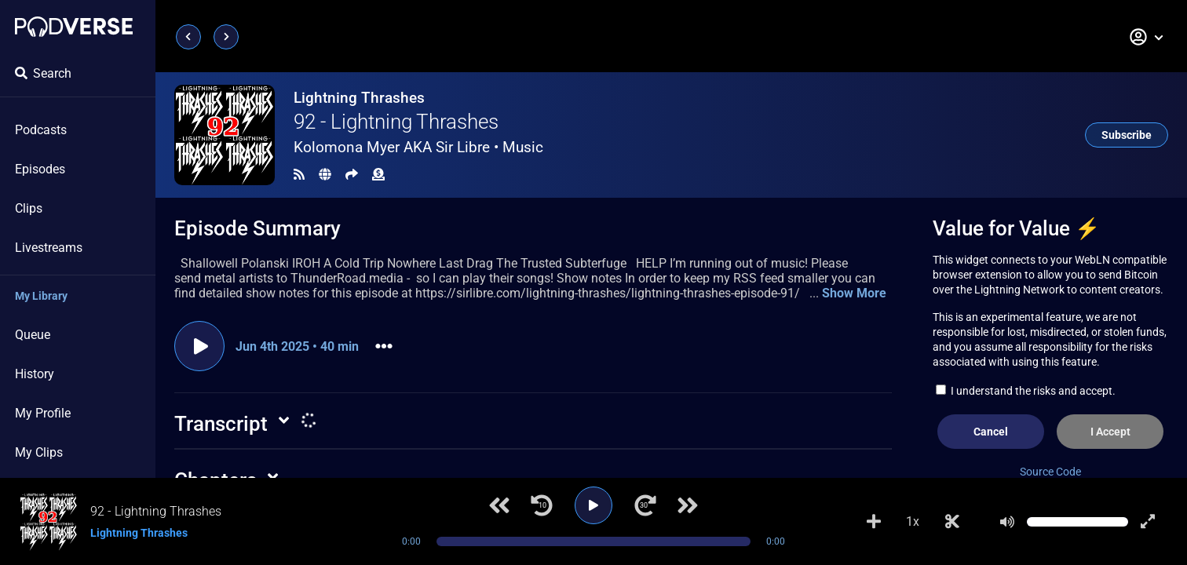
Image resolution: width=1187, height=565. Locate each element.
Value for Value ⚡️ (1016, 228)
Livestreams (48, 247)
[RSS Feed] (299, 174)
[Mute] (1007, 522)
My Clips (39, 452)
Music (522, 147)
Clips (28, 208)
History (34, 373)
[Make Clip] (952, 522)
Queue (32, 334)
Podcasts (41, 129)
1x (912, 521)
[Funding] (378, 174)
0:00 (411, 541)
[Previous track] (499, 505)
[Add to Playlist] (873, 522)
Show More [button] (854, 293)
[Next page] (226, 36)
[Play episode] (199, 346)
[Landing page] (74, 27)
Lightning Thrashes (359, 98)
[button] (1147, 36)
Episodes (40, 169)
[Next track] (688, 505)
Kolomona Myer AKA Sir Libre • (418, 147)
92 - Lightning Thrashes (396, 121)
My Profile (43, 413)
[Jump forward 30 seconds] (645, 505)
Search (43, 73)
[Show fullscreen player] (1147, 522)
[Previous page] (188, 36)
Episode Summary (257, 228)
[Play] (593, 505)
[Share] (351, 174)
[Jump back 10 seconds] (542, 505)
